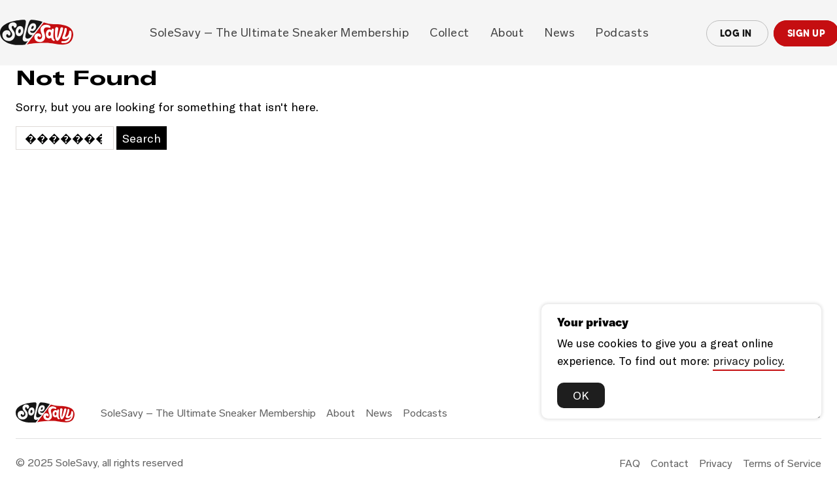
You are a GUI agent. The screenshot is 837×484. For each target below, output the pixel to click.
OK (581, 395)
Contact (670, 463)
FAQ (629, 463)
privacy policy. (749, 360)
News (560, 33)
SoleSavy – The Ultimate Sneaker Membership (279, 33)
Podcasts (622, 33)
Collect (450, 33)
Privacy (715, 463)
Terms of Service (782, 463)
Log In (737, 33)
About (507, 33)
